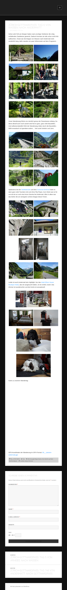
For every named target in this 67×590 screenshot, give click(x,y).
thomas (30, 461)
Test (10, 532)
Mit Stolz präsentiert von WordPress (19, 586)
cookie (22, 461)
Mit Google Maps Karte (34, 459)
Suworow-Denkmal (43, 189)
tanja (26, 461)
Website (11, 525)
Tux (24, 459)
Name (11, 509)
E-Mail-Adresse (14, 517)
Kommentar (13, 484)
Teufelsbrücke (26, 189)
